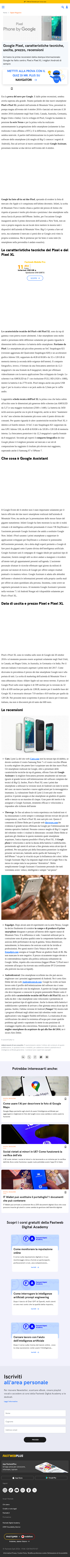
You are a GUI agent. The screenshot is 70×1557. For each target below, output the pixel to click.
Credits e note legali (10, 1509)
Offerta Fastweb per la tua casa (36, 2)
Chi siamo (6, 1504)
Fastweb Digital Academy (11, 1523)
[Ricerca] (63, 7)
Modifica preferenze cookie (37, 1553)
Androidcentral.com (32, 982)
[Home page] (17, 7)
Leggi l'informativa (10, 1401)
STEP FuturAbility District (11, 1527)
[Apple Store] (17, 1478)
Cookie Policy (22, 1553)
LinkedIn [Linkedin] (23, 1057)
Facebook (35, 1057)
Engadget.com (12, 952)
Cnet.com (34, 759)
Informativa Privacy (10, 1553)
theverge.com (51, 822)
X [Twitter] (29, 1057)
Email (47, 1057)
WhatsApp (41, 1057)
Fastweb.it (6, 1513)
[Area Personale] (67, 7)
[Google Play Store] (51, 1478)
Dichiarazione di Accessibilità (57, 1553)
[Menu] (3, 7)
